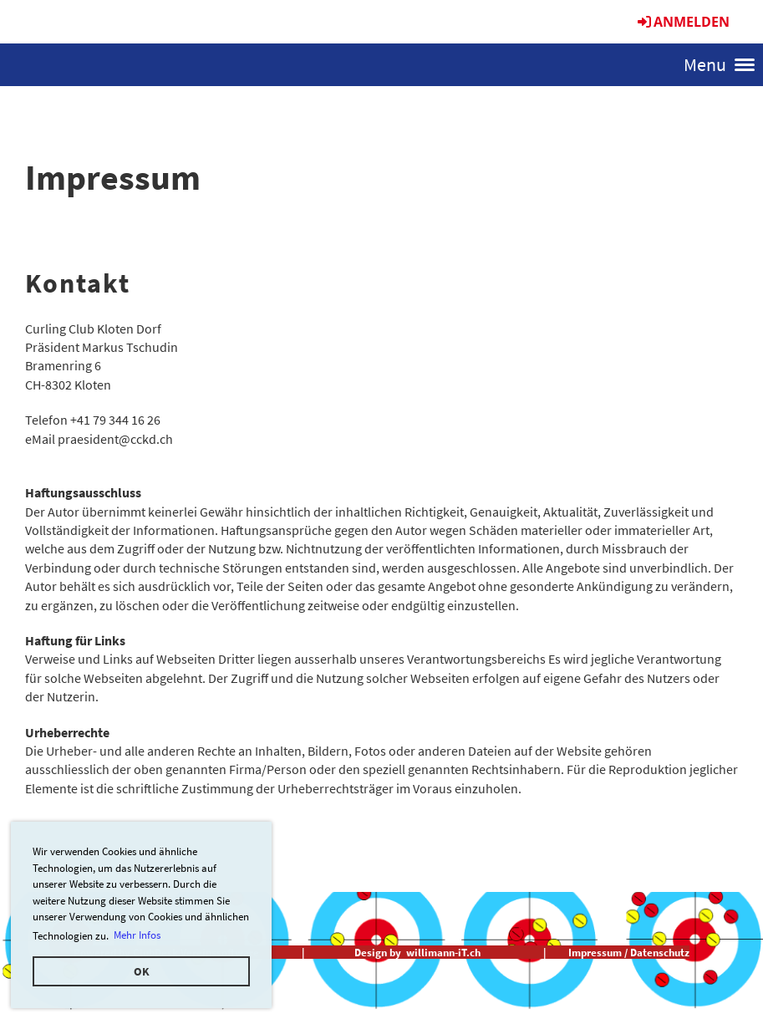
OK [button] (142, 971)
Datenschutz (659, 952)
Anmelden (682, 22)
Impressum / (598, 952)
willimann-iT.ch (443, 952)
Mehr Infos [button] (137, 935)
